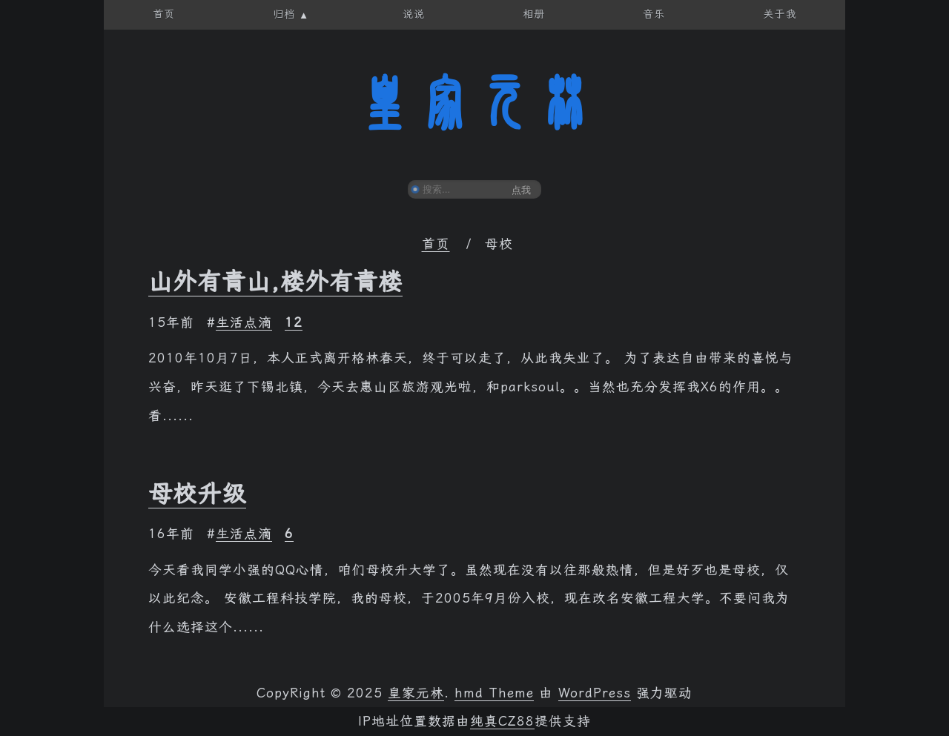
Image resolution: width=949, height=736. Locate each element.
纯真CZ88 (502, 721)
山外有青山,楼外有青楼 (275, 282)
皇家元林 (474, 103)
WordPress (594, 693)
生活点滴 (244, 322)
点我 (521, 190)
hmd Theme (494, 693)
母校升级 (197, 494)
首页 (436, 243)
